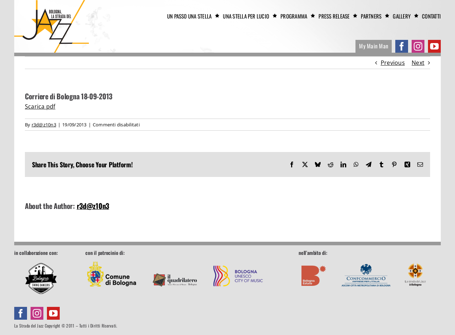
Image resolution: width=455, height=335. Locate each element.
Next (418, 63)
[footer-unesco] (238, 260)
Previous (393, 63)
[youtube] (434, 46)
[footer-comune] (111, 260)
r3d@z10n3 (44, 124)
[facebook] (401, 46)
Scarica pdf (40, 106)
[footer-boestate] (314, 260)
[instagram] (418, 46)
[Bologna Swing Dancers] (41, 278)
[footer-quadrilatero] (175, 260)
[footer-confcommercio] (366, 260)
